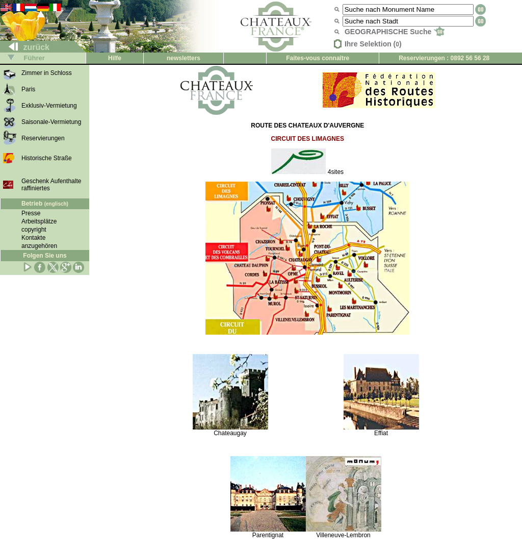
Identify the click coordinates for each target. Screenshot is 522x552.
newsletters (183, 58)
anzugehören (39, 245)
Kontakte (33, 237)
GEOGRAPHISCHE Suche (395, 32)
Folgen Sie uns (44, 255)
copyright (33, 229)
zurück (25, 47)
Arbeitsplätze (39, 221)
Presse (30, 213)
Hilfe (114, 58)
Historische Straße (46, 158)
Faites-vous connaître (317, 58)
